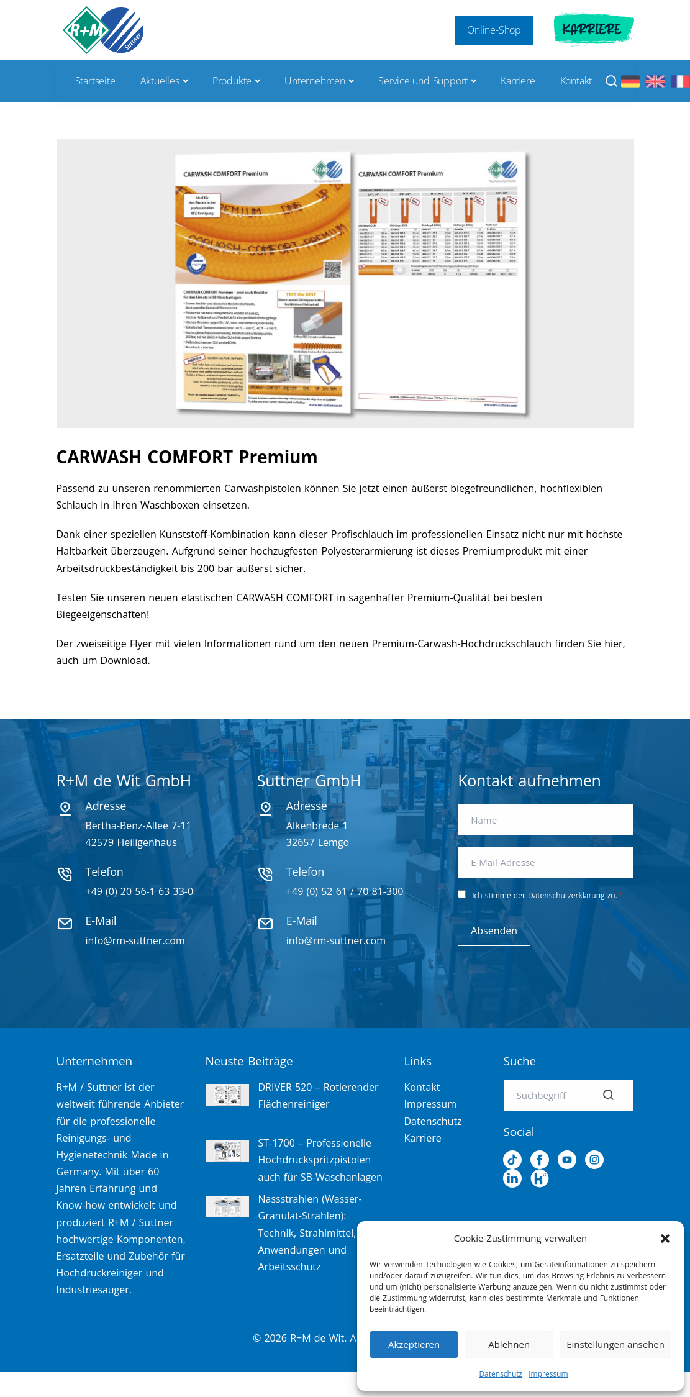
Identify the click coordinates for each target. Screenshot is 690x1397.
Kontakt (576, 81)
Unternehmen (314, 81)
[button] (665, 1238)
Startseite (95, 81)
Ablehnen (509, 1344)
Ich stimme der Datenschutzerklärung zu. (547, 895)
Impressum (548, 1373)
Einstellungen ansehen (615, 1344)
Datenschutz (500, 1373)
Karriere (591, 30)
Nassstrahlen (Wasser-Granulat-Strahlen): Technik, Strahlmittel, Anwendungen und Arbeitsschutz (310, 1232)
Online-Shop (494, 30)
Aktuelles (159, 81)
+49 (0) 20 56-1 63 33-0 (140, 891)
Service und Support (423, 81)
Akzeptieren (414, 1344)
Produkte (232, 81)
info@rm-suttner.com (135, 940)
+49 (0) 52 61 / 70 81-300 (345, 891)
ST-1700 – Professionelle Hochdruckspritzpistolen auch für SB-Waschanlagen (320, 1159)
